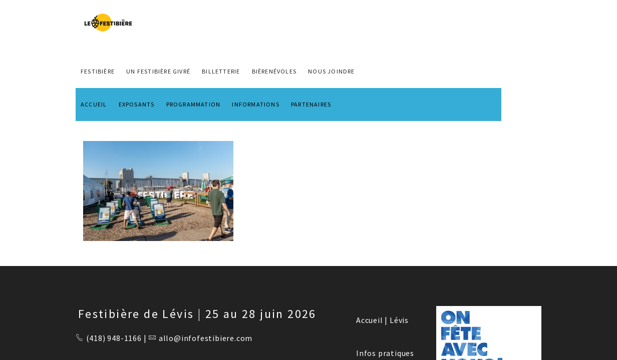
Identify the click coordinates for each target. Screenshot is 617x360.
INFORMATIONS (255, 104)
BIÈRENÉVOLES (274, 71)
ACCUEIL (94, 104)
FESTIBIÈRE (98, 71)
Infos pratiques (385, 353)
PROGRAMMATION (193, 104)
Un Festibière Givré (158, 71)
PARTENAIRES (311, 104)
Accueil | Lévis (382, 320)
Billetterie (221, 71)
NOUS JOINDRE (331, 71)
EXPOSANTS (137, 104)
